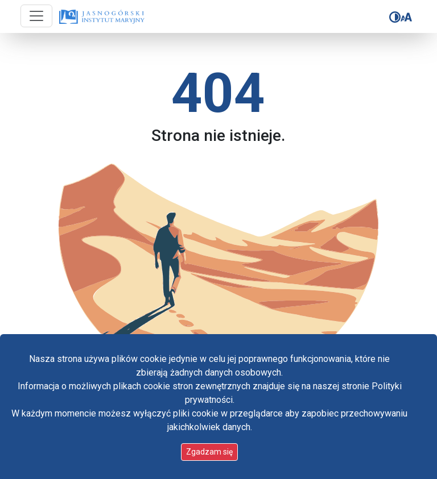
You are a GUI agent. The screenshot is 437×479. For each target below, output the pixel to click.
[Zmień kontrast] (395, 17)
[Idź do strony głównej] (102, 17)
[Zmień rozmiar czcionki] (406, 17)
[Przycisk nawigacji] (36, 16)
